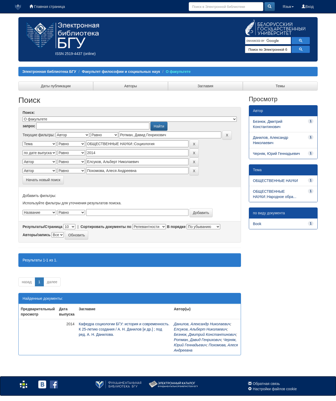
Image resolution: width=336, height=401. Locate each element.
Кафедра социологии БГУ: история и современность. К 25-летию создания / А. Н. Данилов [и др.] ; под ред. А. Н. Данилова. (124, 329)
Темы (280, 86)
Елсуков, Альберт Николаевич (200, 329)
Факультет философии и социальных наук (121, 71)
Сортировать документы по (106, 227)
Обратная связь (266, 384)
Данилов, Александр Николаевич (202, 324)
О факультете (178, 71)
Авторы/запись (36, 235)
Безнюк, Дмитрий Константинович (205, 334)
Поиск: (29, 112)
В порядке (176, 227)
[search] (267, 40)
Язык (288, 6)
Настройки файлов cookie (275, 389)
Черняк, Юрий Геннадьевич (276, 153)
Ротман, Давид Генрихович (197, 340)
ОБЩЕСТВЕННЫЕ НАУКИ (275, 181)
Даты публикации (56, 86)
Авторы (130, 86)
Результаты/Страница (42, 227)
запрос (29, 126)
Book (257, 224)
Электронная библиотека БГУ (49, 71)
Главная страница (47, 6)
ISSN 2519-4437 (68, 54)
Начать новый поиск (43, 180)
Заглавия (205, 86)
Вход (308, 6)
